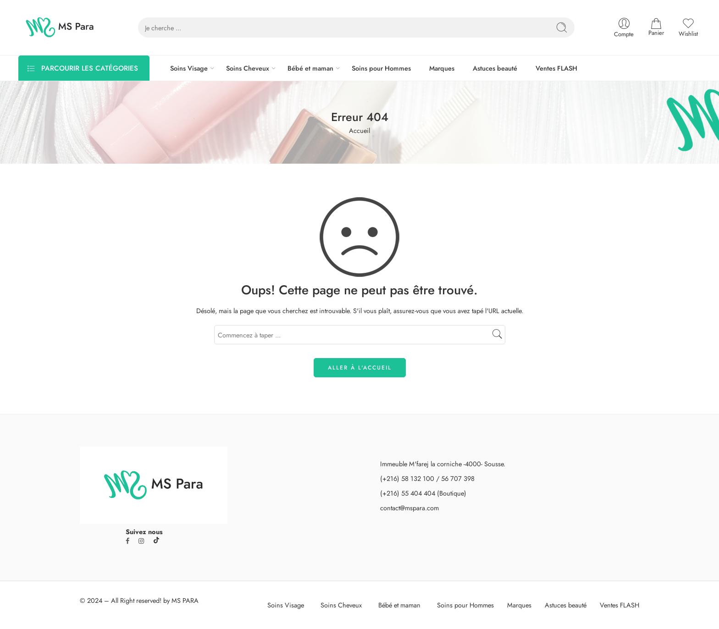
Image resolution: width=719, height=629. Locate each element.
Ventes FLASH (556, 68)
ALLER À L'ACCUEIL (360, 368)
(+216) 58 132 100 (407, 478)
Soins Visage (189, 68)
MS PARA (185, 600)
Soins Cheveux (247, 68)
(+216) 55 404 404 (407, 493)
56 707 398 (458, 478)
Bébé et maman (310, 68)
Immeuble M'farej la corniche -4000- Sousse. (442, 464)
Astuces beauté (495, 68)
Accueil (359, 130)
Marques (441, 68)
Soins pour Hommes (381, 68)
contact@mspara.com (409, 508)
